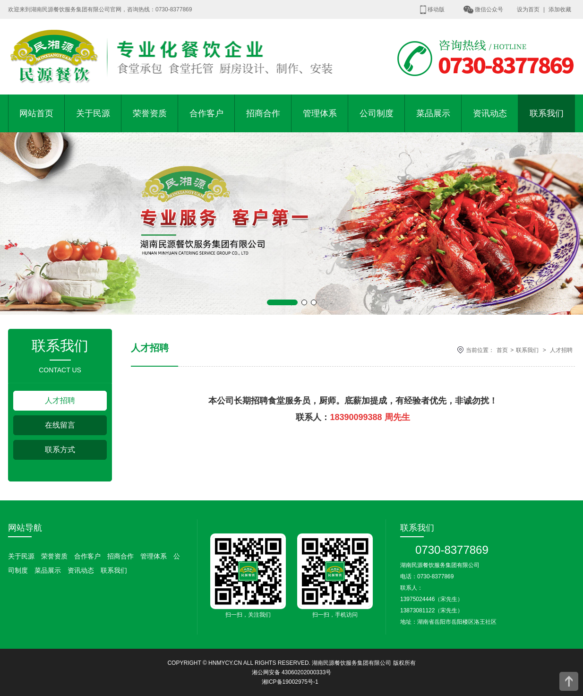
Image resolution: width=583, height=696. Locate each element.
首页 (502, 350)
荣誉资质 (150, 113)
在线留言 (60, 425)
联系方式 (60, 450)
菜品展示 (433, 113)
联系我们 (547, 113)
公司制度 (377, 113)
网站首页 (36, 113)
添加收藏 (560, 9)
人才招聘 (60, 400)
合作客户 (206, 113)
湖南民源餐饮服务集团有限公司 (351, 663)
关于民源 (93, 113)
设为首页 (528, 9)
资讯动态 (490, 113)
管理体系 (320, 113)
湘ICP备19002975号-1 (290, 682)
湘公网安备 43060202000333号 (292, 672)
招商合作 (263, 113)
